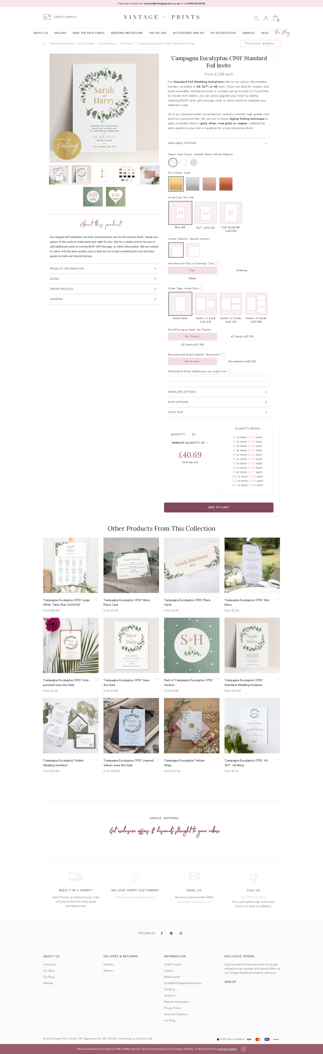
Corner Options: (178, 238)
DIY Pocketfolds (223, 33)
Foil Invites (126, 43)
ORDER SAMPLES (65, 17)
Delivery (109, 964)
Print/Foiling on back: (182, 329)
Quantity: (178, 434)
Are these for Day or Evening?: (188, 263)
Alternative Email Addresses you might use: (197, 371)
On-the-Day (158, 33)
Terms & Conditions (176, 1014)
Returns (108, 971)
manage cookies (227, 1049)
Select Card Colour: (180, 154)
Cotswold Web (144, 1038)
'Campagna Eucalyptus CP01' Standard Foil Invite (166, 43)
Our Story (49, 971)
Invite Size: (175, 197)
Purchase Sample (260, 43)
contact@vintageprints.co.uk (194, 902)
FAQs (265, 33)
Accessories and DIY (189, 33)
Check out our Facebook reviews (134, 897)
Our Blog (48, 977)
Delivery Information (176, 1002)
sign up (234, 982)
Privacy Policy (172, 1008)
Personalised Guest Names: (186, 354)
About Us (40, 33)
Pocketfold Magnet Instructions (183, 983)
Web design (125, 1038)
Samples (248, 33)
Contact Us (49, 964)
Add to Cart (218, 507)
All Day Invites (86, 43)
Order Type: (175, 288)
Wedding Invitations (127, 33)
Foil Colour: (175, 172)
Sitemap (48, 983)
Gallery (60, 33)
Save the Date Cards (89, 33)
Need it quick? (172, 977)
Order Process (173, 964)
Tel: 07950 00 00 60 (253, 897)
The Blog (282, 32)
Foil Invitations (107, 43)
